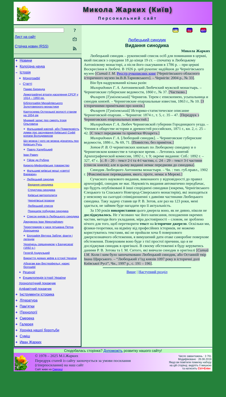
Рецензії (29, 288)
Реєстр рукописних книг (136, 73)
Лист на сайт (25, 37)
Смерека (27, 339)
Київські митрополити (42, 205)
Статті (27, 87)
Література (29, 319)
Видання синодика (40, 194)
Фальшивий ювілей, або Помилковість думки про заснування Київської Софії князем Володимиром (51, 138)
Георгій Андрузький (36, 267)
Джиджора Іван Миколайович (43, 234)
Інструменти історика (37, 313)
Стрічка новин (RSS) (31, 46)
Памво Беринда (34, 93)
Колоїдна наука (32, 68)
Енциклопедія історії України (44, 294)
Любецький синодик (40, 188)
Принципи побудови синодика (48, 222)
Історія (25, 74)
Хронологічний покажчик (37, 300)
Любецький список (40, 217)
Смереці (57, 393)
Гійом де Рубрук (38, 167)
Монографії (31, 81)
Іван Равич (30, 162)
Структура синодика (41, 199)
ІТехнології (28, 333)
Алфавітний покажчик (35, 306)
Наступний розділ (152, 272)
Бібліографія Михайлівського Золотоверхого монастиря (43, 109)
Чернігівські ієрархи (41, 211)
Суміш (25, 359)
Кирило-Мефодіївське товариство (46, 173)
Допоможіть (113, 374)
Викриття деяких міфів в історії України (50, 273)
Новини (26, 61)
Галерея (26, 346)
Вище (131, 272)
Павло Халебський (40, 156)
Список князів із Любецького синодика (53, 228)
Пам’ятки (27, 326)
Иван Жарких (30, 366)
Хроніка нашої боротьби (39, 353)
